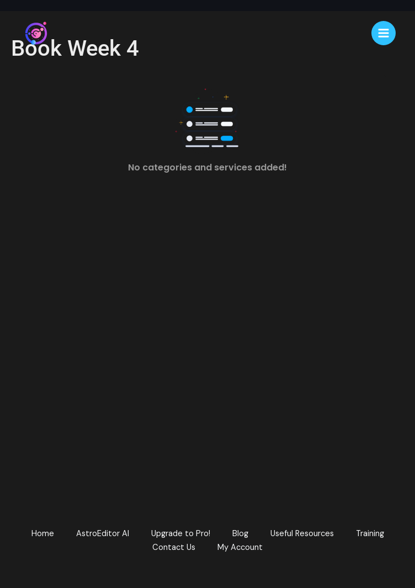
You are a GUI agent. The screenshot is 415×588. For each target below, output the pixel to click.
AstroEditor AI (102, 533)
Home (42, 533)
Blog (240, 533)
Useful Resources (302, 533)
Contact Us (173, 547)
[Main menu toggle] (383, 33)
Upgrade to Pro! (180, 533)
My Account (240, 547)
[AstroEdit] (35, 33)
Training (370, 533)
